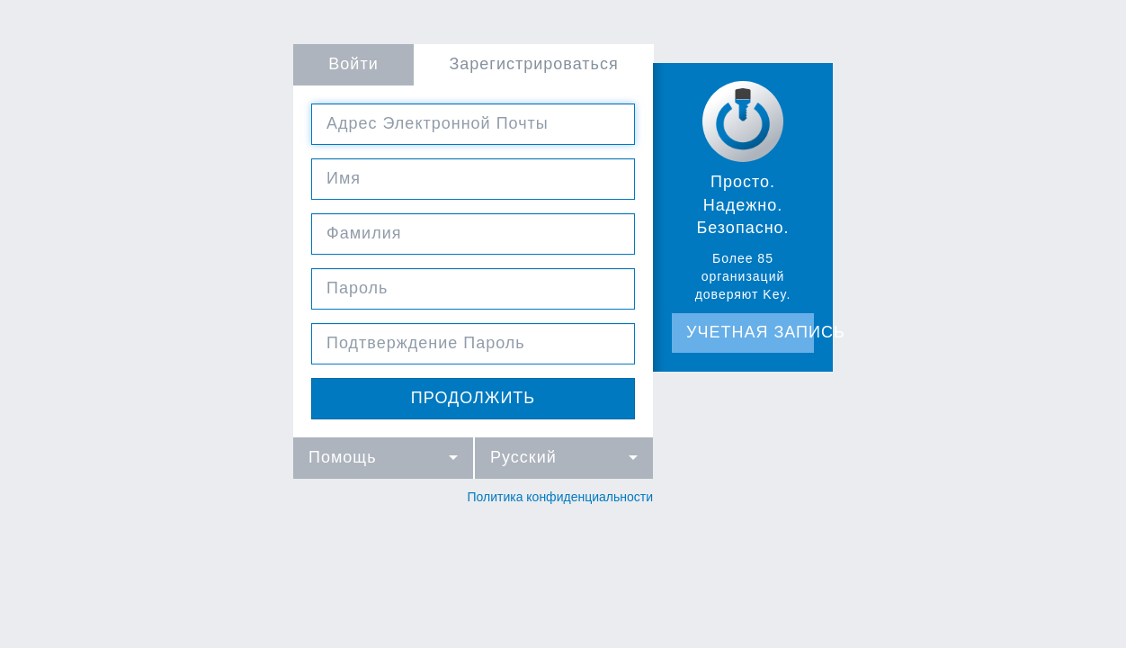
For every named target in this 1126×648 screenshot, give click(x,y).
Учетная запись (750, 332)
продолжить (473, 398)
